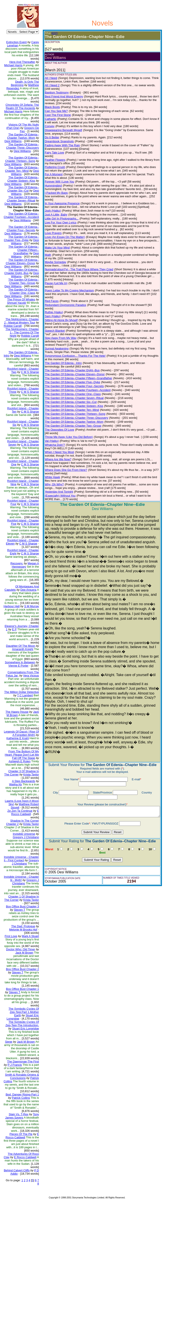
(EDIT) (51, 33)
